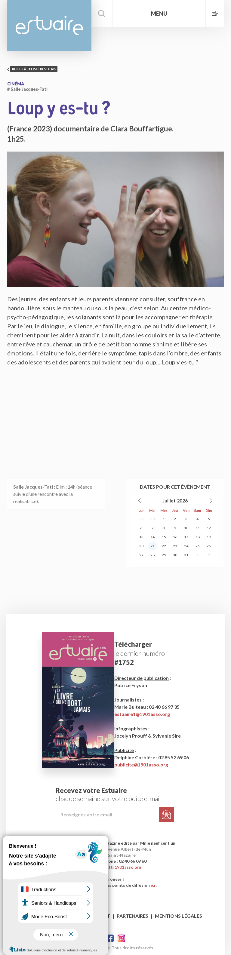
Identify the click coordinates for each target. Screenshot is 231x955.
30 (152, 519)
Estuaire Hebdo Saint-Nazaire (49, 25)
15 (164, 537)
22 (164, 546)
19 (209, 537)
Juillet (169, 500)
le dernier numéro (139, 653)
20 (141, 546)
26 (209, 546)
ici (153, 885)
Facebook (110, 938)
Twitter (121, 938)
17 (186, 537)
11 (198, 528)
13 (141, 537)
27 (141, 555)
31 (186, 555)
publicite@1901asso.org (141, 764)
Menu (159, 13)
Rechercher (101, 13)
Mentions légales (178, 916)
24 (186, 546)
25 (198, 546)
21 (152, 546)
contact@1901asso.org (118, 867)
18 (198, 537)
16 (175, 537)
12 (209, 528)
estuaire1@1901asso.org (142, 714)
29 (141, 519)
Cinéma (15, 83)
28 (152, 555)
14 (152, 537)
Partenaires (132, 916)
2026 (182, 500)
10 (186, 528)
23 (175, 546)
